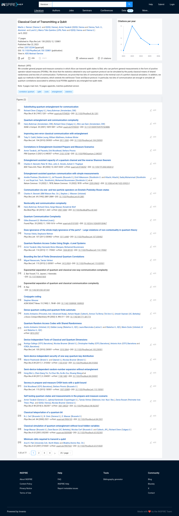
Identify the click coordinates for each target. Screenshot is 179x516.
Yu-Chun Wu (54, 373)
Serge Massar (56, 207)
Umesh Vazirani (121, 314)
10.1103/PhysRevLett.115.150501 (89, 389)
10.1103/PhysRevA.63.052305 (90, 433)
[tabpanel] (89, 280)
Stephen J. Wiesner (68, 194)
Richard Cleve (30, 110)
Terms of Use (25, 493)
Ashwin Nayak (74, 314)
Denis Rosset (121, 400)
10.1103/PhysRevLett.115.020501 (90, 263)
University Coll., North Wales (47, 443)
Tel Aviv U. (108, 314)
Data (124, 10)
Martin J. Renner (25, 27)
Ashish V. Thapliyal (75, 164)
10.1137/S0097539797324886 (97, 127)
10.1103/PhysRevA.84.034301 (85, 376)
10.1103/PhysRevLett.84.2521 (90, 419)
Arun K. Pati (29, 443)
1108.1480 (62, 376)
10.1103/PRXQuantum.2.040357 (88, 154)
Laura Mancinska (86, 327)
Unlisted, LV (44, 327)
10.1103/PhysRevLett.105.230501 (88, 349)
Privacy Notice (26, 488)
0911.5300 (64, 140)
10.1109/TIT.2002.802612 (102, 167)
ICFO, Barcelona (45, 343)
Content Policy (26, 484)
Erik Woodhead (55, 151)
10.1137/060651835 (37, 277)
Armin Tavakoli (65, 27)
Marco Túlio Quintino (47, 30)
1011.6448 (64, 237)
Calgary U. (41, 110)
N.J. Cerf (27, 416)
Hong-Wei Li (29, 373)
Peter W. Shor (46, 164)
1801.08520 (63, 406)
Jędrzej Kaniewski (55, 400)
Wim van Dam (83, 124)
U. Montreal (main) (46, 220)
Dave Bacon (53, 430)
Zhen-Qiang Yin (41, 373)
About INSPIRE (26, 479)
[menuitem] (151, 4)
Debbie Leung (42, 137)
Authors (56, 10)
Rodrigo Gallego (31, 343)
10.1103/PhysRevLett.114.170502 (92, 250)
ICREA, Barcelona (31, 346)
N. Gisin (47, 416)
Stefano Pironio (69, 151)
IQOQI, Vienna (51, 27)
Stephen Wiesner (31, 300)
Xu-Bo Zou (64, 373)
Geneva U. (42, 400)
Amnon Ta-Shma (96, 314)
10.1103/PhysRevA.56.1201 (86, 113)
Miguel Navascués (32, 260)
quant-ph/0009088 (64, 433)
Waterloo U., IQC (70, 327)
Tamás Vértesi (46, 260)
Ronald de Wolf (69, 207)
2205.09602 (94, 183)
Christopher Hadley (86, 343)
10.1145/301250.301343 (39, 290)
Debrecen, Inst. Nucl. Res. (103, 400)
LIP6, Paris (61, 30)
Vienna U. (37, 27)
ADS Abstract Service (34, 53)
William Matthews (56, 137)
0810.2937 (34, 333)
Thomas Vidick (30, 234)
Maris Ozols (127, 327)
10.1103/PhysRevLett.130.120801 (36, 50)
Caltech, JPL (102, 430)
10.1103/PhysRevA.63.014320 (90, 446)
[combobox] (89, 4)
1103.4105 (62, 363)
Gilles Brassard (30, 220)
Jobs (71, 10)
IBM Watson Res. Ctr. (50, 194)
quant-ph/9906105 (64, 419)
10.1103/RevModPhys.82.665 (84, 210)
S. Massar (66, 416)
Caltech (84, 314)
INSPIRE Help (63, 484)
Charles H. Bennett (32, 164)
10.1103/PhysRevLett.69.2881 (71, 197)
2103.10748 (64, 154)
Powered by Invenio (16, 511)
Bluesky (151, 484)
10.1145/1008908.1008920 (72, 303)
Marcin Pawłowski (31, 360)
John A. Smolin (59, 164)
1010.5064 (64, 349)
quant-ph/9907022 (64, 446)
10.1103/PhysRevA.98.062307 (86, 406)
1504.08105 (68, 250)
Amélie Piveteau (31, 177)
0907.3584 (62, 210)
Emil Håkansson (82, 177)
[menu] (156, 4)
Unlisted (81, 194)
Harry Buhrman (53, 110)
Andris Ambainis (31, 314)
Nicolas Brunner (60, 343)
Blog (150, 479)
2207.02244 (29, 47)
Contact (151, 493)
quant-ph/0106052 (78, 167)
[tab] (26, 99)
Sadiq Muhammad (127, 177)
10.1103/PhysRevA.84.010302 (85, 363)
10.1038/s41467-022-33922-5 (117, 183)
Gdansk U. (57, 360)
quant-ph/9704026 (62, 113)
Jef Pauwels (42, 151)
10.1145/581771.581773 (80, 317)
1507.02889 (65, 389)
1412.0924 (66, 263)
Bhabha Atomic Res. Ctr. (73, 443)
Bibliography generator (113, 479)
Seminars (87, 10)
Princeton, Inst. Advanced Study (52, 314)
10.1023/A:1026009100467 (95, 223)
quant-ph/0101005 (70, 223)
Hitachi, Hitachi (111, 177)
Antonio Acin (115, 343)
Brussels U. (68, 177)
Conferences (106, 10)
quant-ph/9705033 (71, 127)
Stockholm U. (44, 177)
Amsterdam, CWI (68, 110)
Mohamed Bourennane (65, 180)
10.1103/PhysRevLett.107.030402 (88, 237)
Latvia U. (98, 327)
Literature (39, 10)
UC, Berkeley (134, 314)
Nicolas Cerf (76, 430)
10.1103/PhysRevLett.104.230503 (88, 140)
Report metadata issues (68, 488)
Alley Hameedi (43, 247)
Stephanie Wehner (45, 234)
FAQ (59, 479)
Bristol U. (72, 343)
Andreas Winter (71, 137)
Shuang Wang (76, 373)
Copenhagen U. (71, 400)
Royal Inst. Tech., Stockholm (42, 180)
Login (172, 4)
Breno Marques (57, 247)
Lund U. (33, 30)
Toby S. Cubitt (30, 137)
